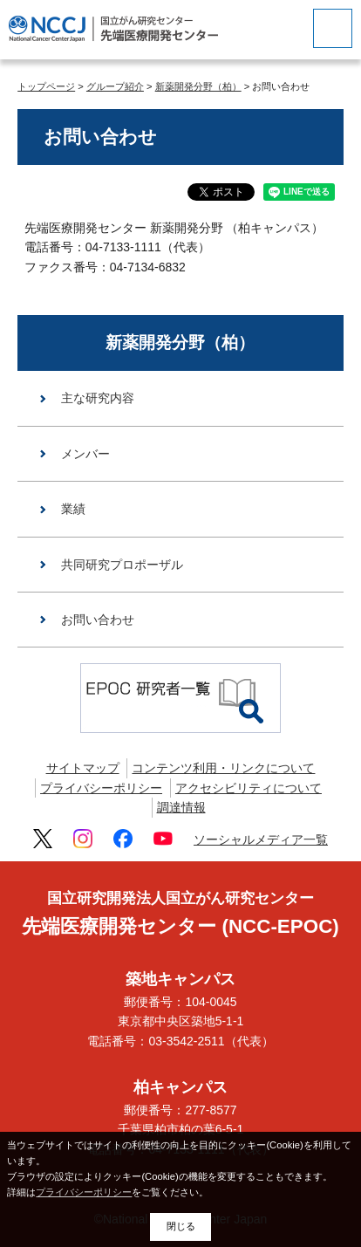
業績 (73, 509)
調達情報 (181, 807)
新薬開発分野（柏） (198, 86)
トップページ (46, 86)
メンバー (85, 454)
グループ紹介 (115, 86)
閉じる (181, 1226)
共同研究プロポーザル (122, 565)
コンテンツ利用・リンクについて (223, 768)
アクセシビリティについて (248, 788)
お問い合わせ (97, 620)
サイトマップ (82, 768)
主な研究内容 (97, 398)
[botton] (332, 28)
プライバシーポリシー (101, 788)
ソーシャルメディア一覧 (261, 839)
